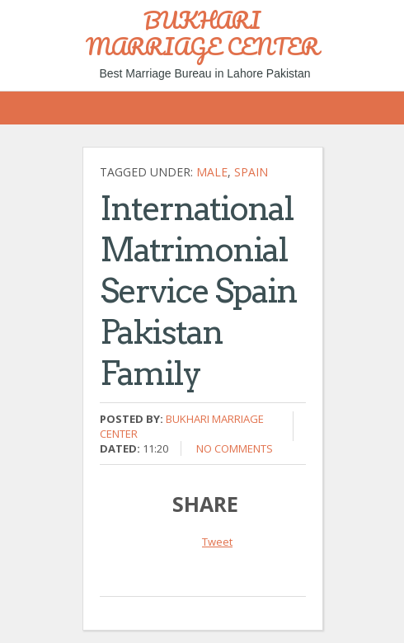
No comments (234, 448)
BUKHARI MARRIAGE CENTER (202, 33)
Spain (251, 172)
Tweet (217, 541)
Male (212, 172)
